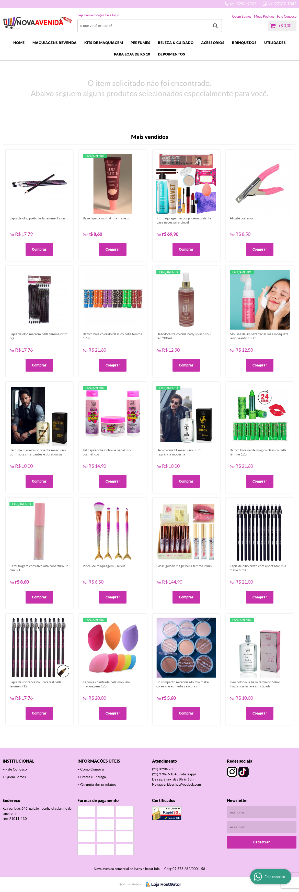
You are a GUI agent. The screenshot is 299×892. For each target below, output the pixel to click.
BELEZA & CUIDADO (175, 43)
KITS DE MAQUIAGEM (103, 43)
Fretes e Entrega (93, 777)
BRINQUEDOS (244, 43)
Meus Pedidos (264, 16)
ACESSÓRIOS (212, 43)
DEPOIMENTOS (171, 54)
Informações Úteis (98, 761)
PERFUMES (140, 43)
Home (19, 43)
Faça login (112, 15)
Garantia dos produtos (98, 785)
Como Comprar (92, 769)
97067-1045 (282, 4)
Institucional (18, 761)
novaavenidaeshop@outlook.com (176, 784)
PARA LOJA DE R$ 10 (132, 54)
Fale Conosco (286, 16)
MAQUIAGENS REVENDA (54, 43)
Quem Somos (241, 16)
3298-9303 (243, 4)
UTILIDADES (275, 43)
